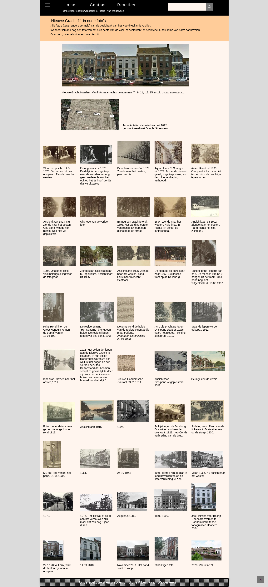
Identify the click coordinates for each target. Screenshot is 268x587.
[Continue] (260, 579)
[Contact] (98, 5)
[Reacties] (126, 5)
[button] (47, 5)
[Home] (70, 5)
